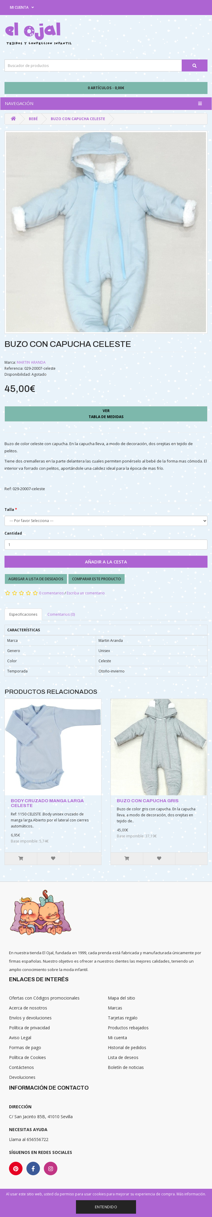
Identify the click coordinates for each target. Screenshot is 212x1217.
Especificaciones (23, 614)
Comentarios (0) (61, 614)
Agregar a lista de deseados (35, 578)
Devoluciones (22, 1077)
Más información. (191, 1194)
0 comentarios (51, 593)
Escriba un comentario (86, 593)
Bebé (33, 118)
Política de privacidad (29, 1027)
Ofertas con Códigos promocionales (44, 998)
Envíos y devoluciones (30, 1018)
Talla (9, 509)
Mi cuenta (117, 1037)
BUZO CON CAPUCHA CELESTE (78, 118)
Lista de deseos (123, 1057)
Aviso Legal (20, 1037)
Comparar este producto (96, 578)
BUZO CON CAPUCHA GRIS (148, 800)
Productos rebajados (128, 1027)
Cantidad (13, 533)
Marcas (115, 1008)
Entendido (106, 1206)
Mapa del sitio (121, 998)
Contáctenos (21, 1067)
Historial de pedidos (127, 1047)
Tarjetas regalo (123, 1018)
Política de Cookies (27, 1057)
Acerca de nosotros (28, 1008)
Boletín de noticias (126, 1067)
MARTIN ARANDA (31, 362)
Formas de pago (25, 1047)
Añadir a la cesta (106, 562)
